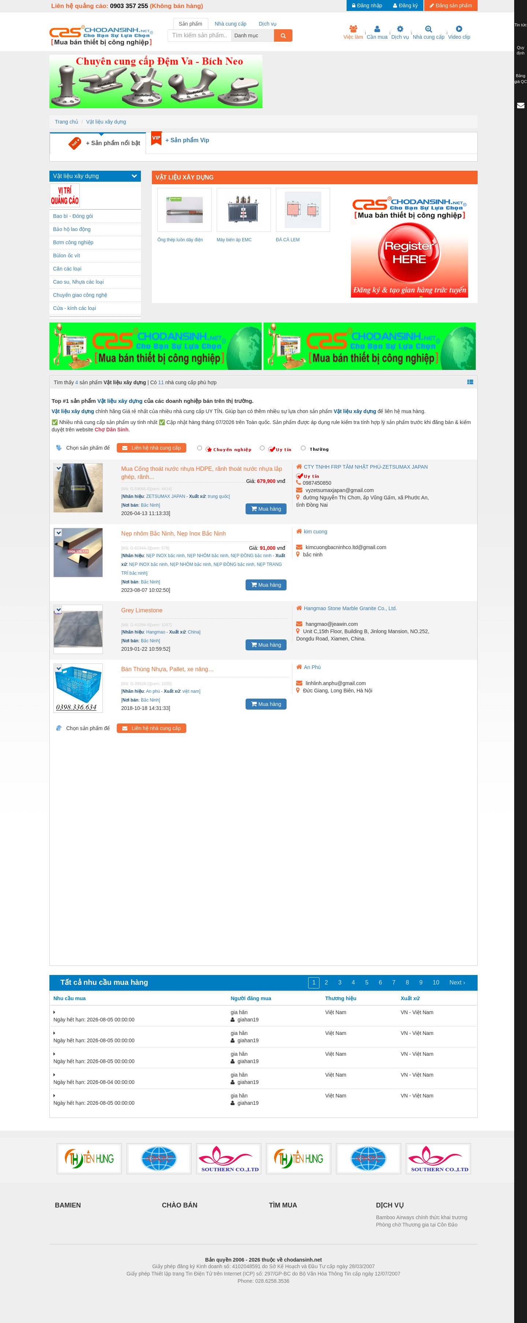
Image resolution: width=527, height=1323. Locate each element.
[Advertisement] (263, 855)
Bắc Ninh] (150, 505)
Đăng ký (405, 5)
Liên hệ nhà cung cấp (151, 448)
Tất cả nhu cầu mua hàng (104, 982)
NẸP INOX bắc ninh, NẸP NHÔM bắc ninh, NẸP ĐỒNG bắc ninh (209, 555)
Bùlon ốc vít (66, 255)
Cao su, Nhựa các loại (78, 282)
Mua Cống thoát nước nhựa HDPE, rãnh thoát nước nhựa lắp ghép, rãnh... (201, 473)
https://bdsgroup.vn (254, 1292)
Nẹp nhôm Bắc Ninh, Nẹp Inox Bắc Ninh (173, 533)
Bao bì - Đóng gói (73, 216)
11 (161, 382)
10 (436, 982)
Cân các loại (67, 269)
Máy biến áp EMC (234, 239)
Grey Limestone (141, 610)
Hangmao (155, 632)
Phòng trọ (217, 1292)
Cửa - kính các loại (74, 308)
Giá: (251, 481)
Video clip (459, 32)
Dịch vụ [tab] (268, 24)
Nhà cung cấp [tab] (231, 24)
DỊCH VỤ (390, 1205)
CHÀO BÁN (180, 1205)
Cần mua (377, 32)
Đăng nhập (367, 5)
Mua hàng (266, 508)
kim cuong (311, 531)
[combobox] (272, 35)
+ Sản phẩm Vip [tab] (187, 140)
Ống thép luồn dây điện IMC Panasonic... (180, 241)
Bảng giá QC (520, 78)
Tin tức (521, 25)
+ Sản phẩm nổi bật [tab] (104, 143)
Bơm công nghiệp (73, 242)
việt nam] (192, 691)
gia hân (239, 1012)
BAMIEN (68, 1205)
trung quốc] (219, 496)
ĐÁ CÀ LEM (288, 239)
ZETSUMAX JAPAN (165, 496)
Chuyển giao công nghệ (80, 295)
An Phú (308, 667)
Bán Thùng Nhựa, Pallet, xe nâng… (167, 669)
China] (194, 632)
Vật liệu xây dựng (106, 122)
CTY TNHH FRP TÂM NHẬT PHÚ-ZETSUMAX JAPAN (362, 467)
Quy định (520, 50)
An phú (153, 691)
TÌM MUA (283, 1205)
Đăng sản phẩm (451, 5)
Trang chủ (66, 122)
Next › (457, 982)
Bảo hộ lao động (72, 229)
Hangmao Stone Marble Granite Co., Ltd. (346, 608)
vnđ (281, 481)
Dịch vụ (400, 32)
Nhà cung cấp (429, 32)
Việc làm (353, 32)
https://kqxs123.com (298, 1292)
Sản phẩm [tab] (190, 24)
